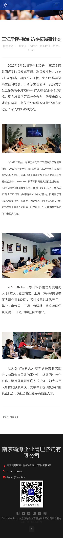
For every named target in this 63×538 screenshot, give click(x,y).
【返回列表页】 (10, 416)
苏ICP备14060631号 (31, 522)
